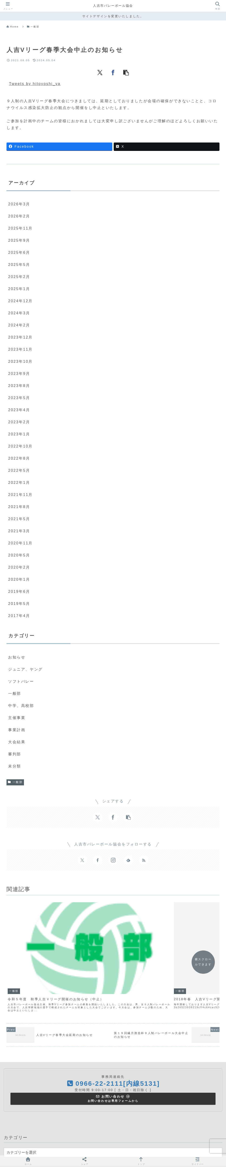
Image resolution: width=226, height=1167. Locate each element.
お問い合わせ (168, 1148)
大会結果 (121, 1148)
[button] (126, 72)
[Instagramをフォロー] (113, 860)
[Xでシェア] (100, 72)
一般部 (15, 782)
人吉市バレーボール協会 (113, 5)
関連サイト (142, 1148)
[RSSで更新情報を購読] (143, 860)
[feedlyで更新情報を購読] (128, 860)
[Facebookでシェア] (113, 72)
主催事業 (101, 1148)
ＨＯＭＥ (54, 1148)
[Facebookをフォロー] (97, 860)
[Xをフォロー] (82, 860)
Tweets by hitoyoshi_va (35, 84)
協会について (78, 1148)
